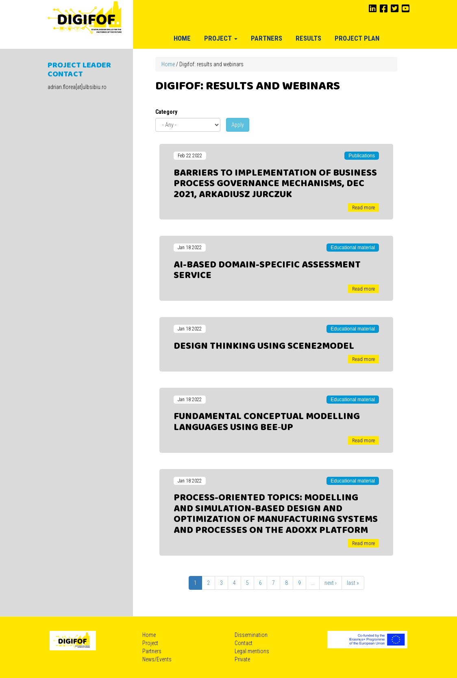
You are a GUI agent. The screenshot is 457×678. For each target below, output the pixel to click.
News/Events (157, 659)
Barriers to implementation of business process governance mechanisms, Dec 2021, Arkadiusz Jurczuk (275, 183)
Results (308, 38)
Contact (243, 643)
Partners (266, 38)
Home (182, 38)
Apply (237, 125)
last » (353, 583)
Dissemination (251, 635)
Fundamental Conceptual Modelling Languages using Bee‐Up (267, 422)
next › (330, 583)
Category (166, 112)
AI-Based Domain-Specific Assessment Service (267, 270)
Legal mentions (252, 651)
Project (220, 38)
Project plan (357, 38)
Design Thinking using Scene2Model (264, 346)
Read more (363, 207)
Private (242, 659)
